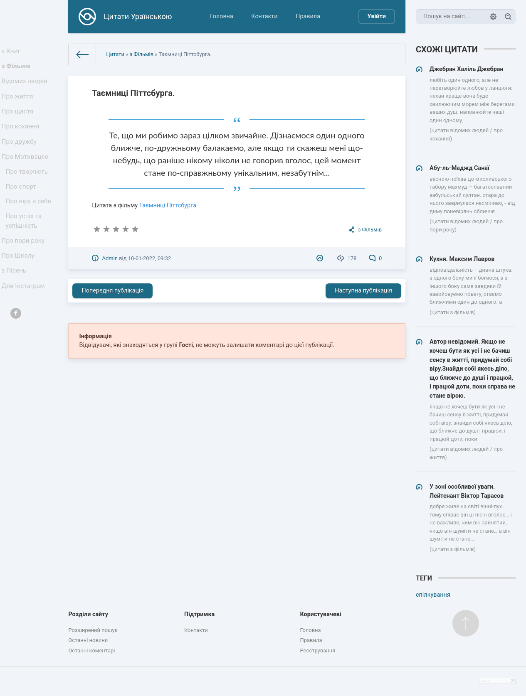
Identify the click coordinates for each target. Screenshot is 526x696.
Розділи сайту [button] (88, 614)
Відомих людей (25, 86)
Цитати (115, 54)
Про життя (19, 103)
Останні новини (88, 640)
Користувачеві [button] (320, 614)
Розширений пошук (92, 630)
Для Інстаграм (24, 316)
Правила (308, 16)
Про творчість (28, 189)
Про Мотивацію (26, 172)
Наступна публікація (363, 290)
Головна (221, 16)
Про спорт (22, 205)
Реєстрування (317, 650)
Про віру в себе (29, 222)
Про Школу (19, 282)
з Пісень (15, 299)
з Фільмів (18, 69)
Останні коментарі (91, 650)
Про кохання (22, 138)
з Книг (13, 52)
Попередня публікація (112, 290)
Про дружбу (20, 155)
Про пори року (24, 265)
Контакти (264, 16)
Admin (110, 258)
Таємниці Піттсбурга (167, 205)
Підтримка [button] (199, 614)
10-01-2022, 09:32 (149, 258)
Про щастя (19, 120)
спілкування (433, 594)
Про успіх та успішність (25, 244)
